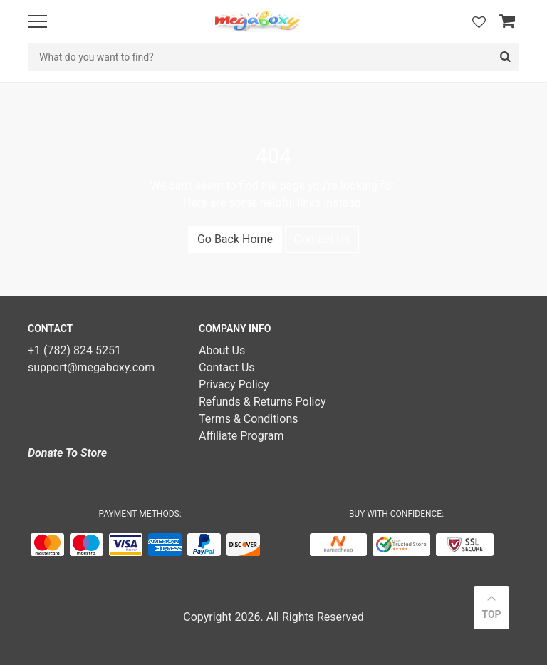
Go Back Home (235, 239)
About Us (222, 350)
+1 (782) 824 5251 (74, 350)
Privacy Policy (234, 384)
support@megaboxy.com (91, 367)
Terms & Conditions (248, 419)
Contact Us (322, 239)
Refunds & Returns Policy (262, 401)
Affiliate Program (241, 436)
